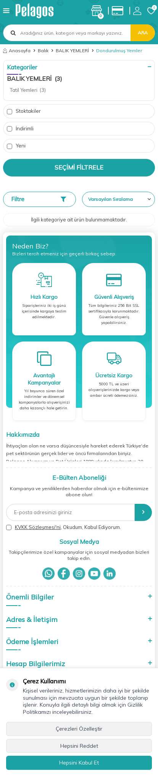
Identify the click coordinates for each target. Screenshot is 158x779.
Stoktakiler (24, 111)
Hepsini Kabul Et (79, 762)
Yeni (16, 146)
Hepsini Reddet (79, 745)
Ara (143, 32)
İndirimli (20, 128)
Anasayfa (17, 50)
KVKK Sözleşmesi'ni (38, 527)
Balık (43, 50)
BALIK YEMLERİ (72, 50)
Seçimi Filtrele (79, 167)
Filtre (38, 199)
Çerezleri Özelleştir (79, 728)
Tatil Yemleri (28, 90)
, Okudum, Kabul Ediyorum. (63, 527)
